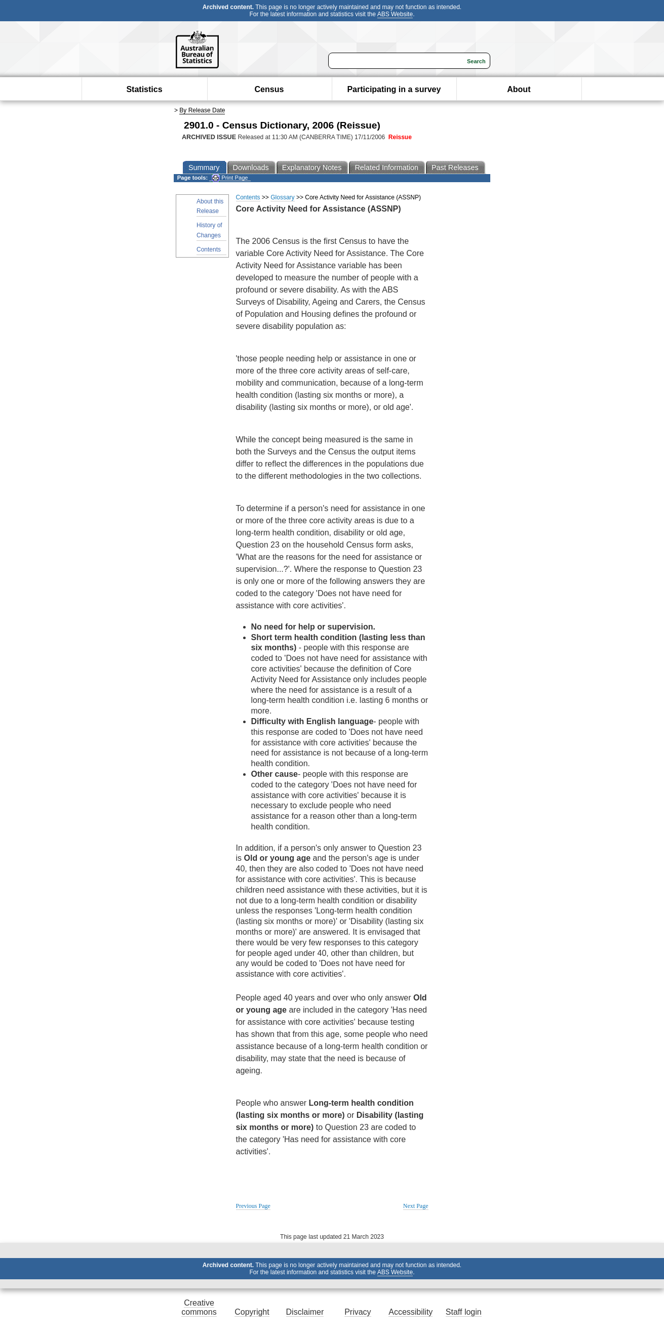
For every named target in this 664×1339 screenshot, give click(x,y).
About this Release (210, 206)
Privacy (357, 1312)
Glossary (282, 197)
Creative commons (198, 1307)
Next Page (415, 1205)
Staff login (464, 1312)
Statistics (144, 89)
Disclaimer (305, 1312)
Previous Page (253, 1205)
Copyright (252, 1312)
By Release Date (202, 110)
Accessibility (410, 1312)
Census (269, 89)
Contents (209, 249)
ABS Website (395, 14)
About (518, 89)
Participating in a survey (394, 89)
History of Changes (209, 230)
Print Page (230, 178)
